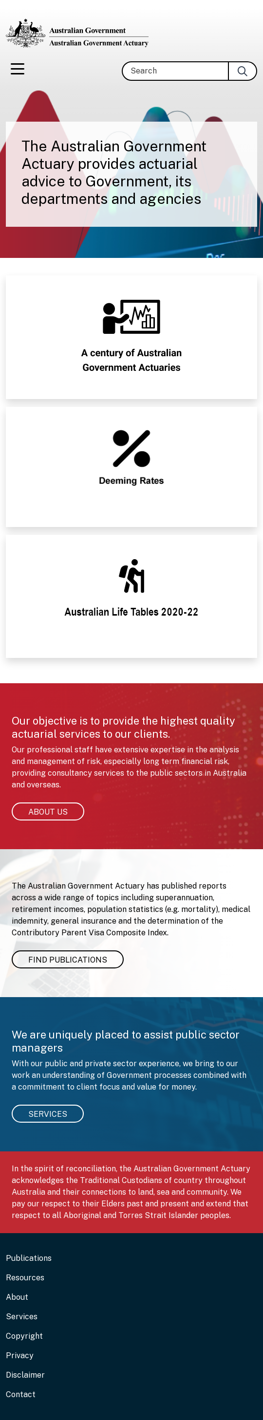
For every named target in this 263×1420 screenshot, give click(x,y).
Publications (29, 1258)
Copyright (24, 1336)
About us (48, 812)
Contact (21, 1394)
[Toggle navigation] (17, 71)
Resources (25, 1277)
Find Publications (67, 960)
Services (47, 1114)
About (17, 1297)
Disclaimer (25, 1375)
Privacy (20, 1355)
